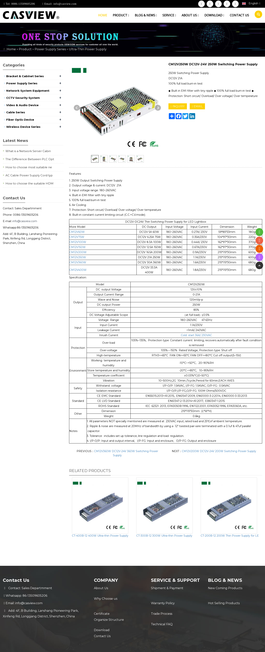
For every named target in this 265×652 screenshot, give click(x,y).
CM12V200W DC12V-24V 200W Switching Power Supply (219, 451)
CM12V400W (78, 270)
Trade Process (161, 603)
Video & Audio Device (22, 105)
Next (158, 108)
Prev (77, 108)
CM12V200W (78, 252)
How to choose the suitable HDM (29, 183)
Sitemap (193, 646)
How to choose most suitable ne (28, 167)
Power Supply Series (50, 49)
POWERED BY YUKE (170, 646)
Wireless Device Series (23, 127)
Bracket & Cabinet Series (25, 76)
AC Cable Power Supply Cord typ (29, 175)
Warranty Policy (163, 595)
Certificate (102, 603)
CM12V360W (77, 262)
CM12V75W (76, 237)
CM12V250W (77, 257)
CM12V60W (77, 232)
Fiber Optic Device (20, 119)
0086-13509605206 (23, 3)
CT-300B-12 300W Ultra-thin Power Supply (164, 535)
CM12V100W (77, 242)
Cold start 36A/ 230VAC (196, 335)
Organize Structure (109, 610)
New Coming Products (225, 588)
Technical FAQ (162, 610)
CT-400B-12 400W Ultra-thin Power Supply (100, 535)
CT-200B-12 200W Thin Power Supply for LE (230, 535)
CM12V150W (77, 247)
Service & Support (176, 580)
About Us (101, 588)
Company (106, 580)
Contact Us (102, 626)
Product (121, 15)
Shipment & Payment (167, 588)
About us (190, 15)
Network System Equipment (27, 90)
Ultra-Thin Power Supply (87, 49)
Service (169, 15)
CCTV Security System (23, 98)
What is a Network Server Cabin (28, 151)
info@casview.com (65, 3)
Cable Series (15, 112)
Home (102, 15)
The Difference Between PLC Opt (29, 159)
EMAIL (197, 106)
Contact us (239, 15)
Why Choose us (105, 595)
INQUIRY (178, 106)
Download (214, 15)
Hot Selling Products (224, 595)
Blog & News (146, 15)
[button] (128, 15)
